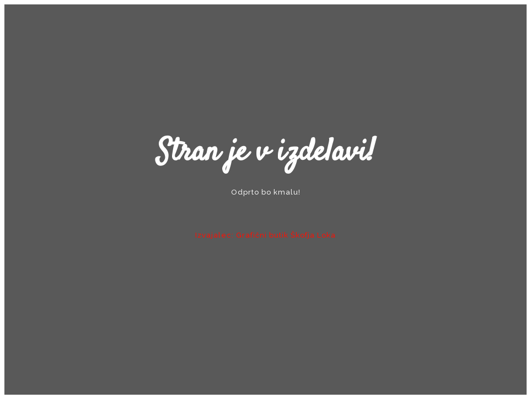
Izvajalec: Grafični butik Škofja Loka (265, 235)
